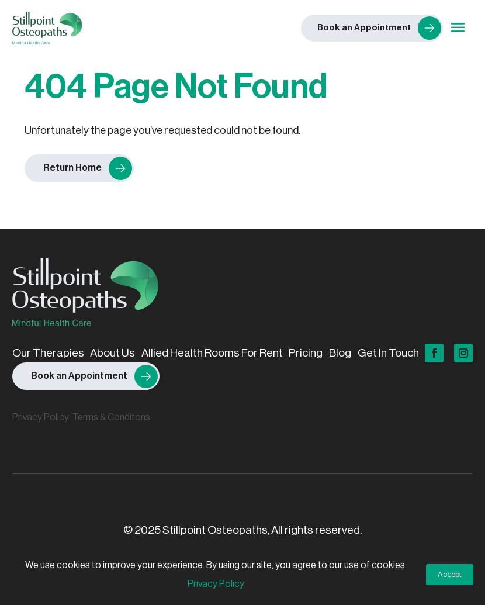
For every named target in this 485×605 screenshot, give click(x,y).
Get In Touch (388, 352)
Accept (450, 574)
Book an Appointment (79, 376)
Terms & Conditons (111, 417)
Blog (340, 352)
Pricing (306, 352)
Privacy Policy (40, 417)
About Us (112, 352)
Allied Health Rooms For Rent (212, 352)
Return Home (72, 167)
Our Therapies (48, 352)
